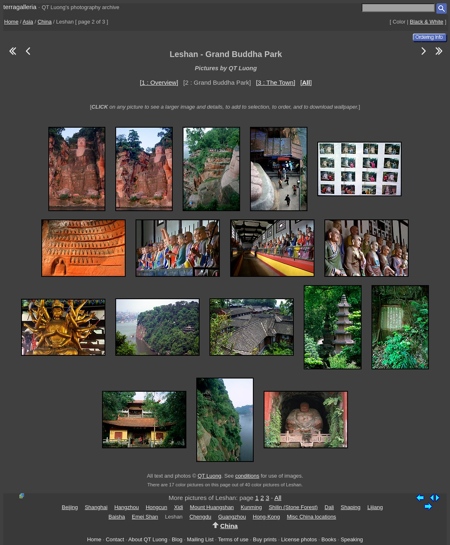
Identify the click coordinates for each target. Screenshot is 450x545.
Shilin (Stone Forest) (293, 507)
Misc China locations (311, 517)
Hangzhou (126, 507)
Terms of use (233, 539)
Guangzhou (232, 517)
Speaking (351, 539)
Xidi (178, 507)
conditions (247, 476)
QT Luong (209, 476)
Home (11, 22)
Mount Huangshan (212, 507)
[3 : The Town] (275, 82)
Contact (115, 539)
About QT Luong (147, 539)
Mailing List (200, 539)
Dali (329, 507)
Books (328, 539)
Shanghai (96, 507)
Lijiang (375, 507)
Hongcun (156, 507)
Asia (28, 22)
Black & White (426, 22)
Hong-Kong (266, 517)
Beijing (70, 507)
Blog (177, 539)
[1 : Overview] (159, 82)
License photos (299, 539)
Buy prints (264, 539)
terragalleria (19, 6)
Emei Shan (145, 517)
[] (306, 82)
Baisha (117, 517)
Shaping (351, 507)
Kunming (251, 507)
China (45, 22)
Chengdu (200, 517)
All (277, 497)
